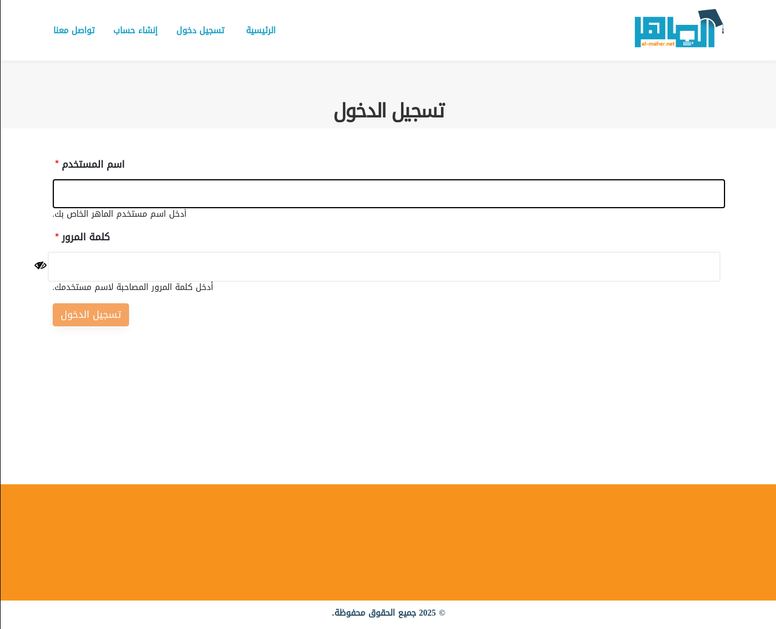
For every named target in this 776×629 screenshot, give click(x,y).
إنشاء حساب (135, 30)
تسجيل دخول (200, 30)
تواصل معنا (73, 30)
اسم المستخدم (92, 164)
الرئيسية (260, 30)
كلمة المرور (85, 237)
